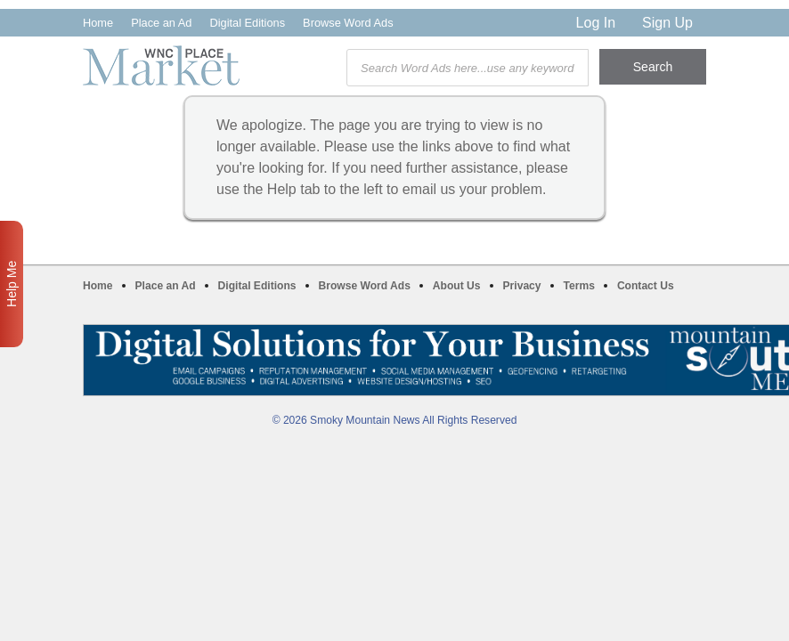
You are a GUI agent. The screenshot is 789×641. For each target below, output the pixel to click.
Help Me (11, 284)
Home (98, 22)
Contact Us (645, 286)
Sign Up (667, 22)
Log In (595, 22)
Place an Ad (161, 22)
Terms (579, 286)
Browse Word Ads (348, 22)
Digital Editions (247, 22)
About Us (457, 286)
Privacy (522, 286)
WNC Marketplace (161, 65)
